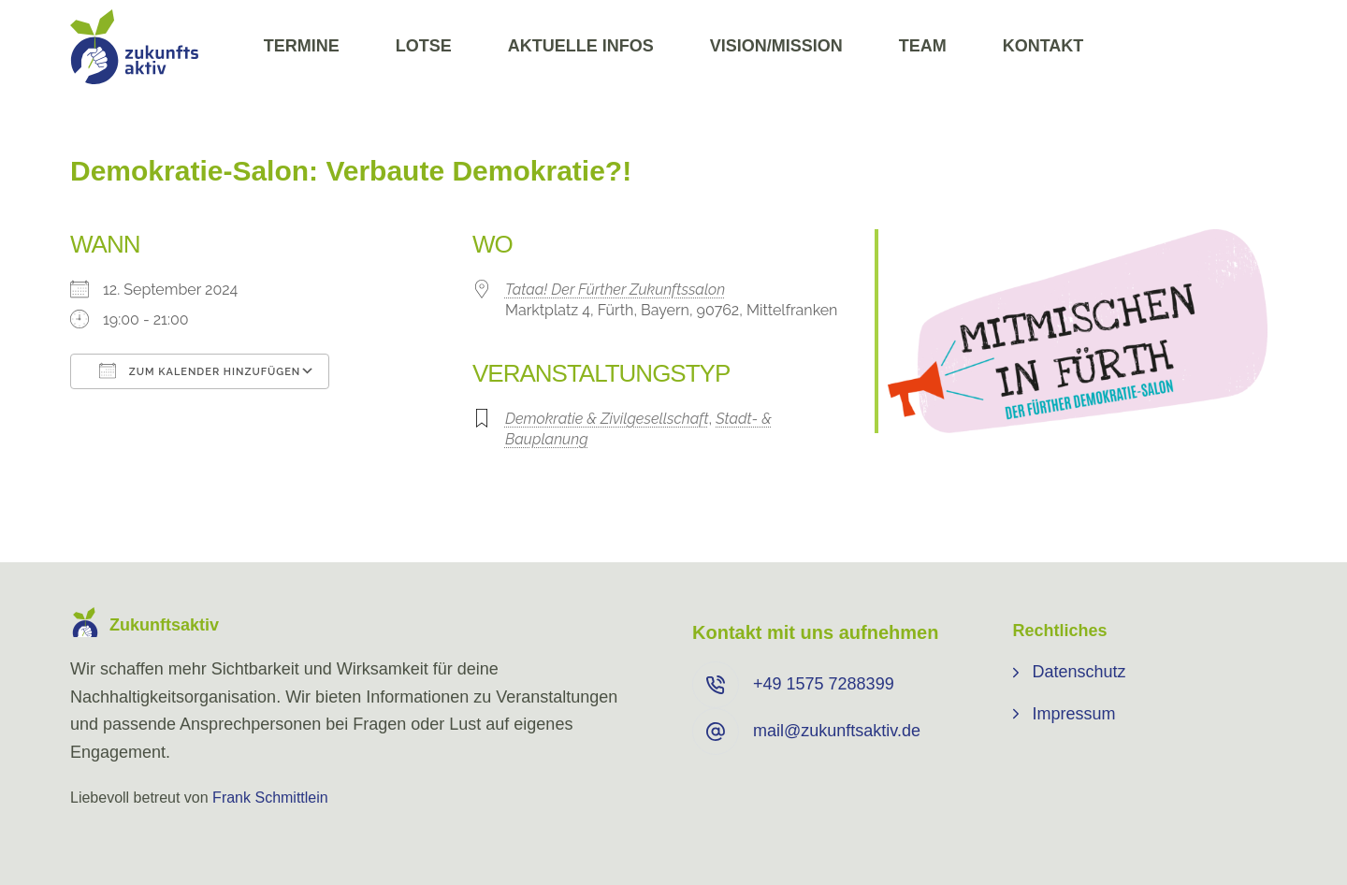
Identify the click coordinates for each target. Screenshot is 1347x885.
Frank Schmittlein (270, 797)
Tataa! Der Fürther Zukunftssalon (615, 289)
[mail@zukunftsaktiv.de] (715, 731)
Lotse (424, 45)
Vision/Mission (776, 45)
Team (923, 45)
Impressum (1074, 713)
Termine (302, 45)
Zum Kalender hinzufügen (199, 370)
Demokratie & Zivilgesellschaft (607, 419)
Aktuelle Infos (581, 45)
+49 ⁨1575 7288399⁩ (823, 684)
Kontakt (1043, 45)
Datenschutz (1079, 671)
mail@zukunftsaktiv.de (836, 730)
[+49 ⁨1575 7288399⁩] (715, 684)
